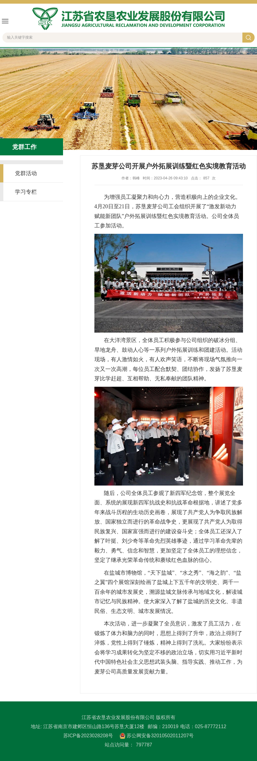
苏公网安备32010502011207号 (160, 735)
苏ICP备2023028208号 (88, 735)
